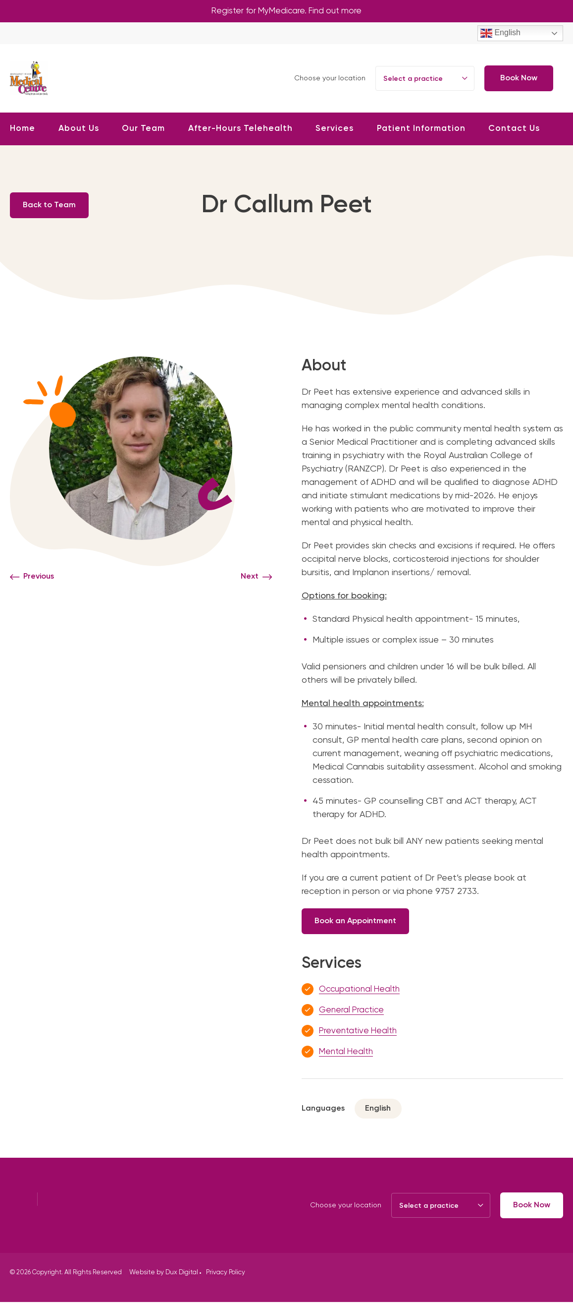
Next (250, 578)
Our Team (143, 129)
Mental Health (347, 1052)
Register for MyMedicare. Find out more (286, 11)
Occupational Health (362, 990)
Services (334, 129)
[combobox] (424, 79)
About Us (78, 129)
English (500, 34)
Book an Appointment (358, 922)
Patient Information (421, 129)
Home (22, 129)
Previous (38, 578)
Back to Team (52, 206)
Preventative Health (360, 1031)
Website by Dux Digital (163, 1273)
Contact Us (514, 129)
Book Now (518, 79)
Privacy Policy (225, 1273)
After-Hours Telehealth (240, 129)
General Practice (353, 1011)
